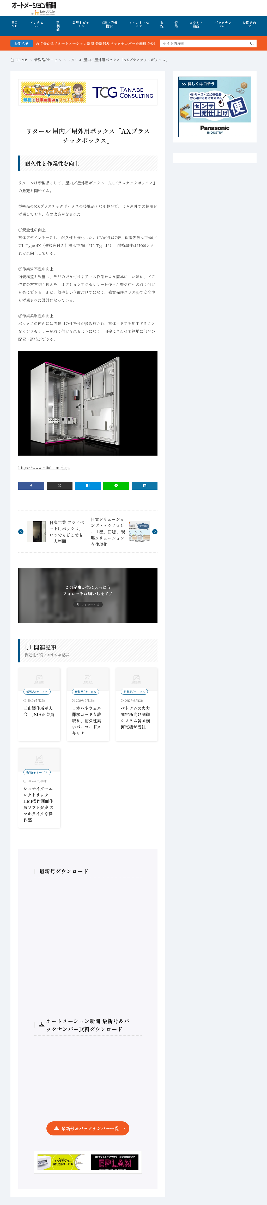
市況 (161, 24)
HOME (14, 24)
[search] (252, 43)
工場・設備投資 (109, 24)
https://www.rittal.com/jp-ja (44, 467)
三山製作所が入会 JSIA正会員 (38, 711)
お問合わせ (249, 24)
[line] (116, 486)
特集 (176, 24)
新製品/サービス (47, 59)
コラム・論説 (196, 24)
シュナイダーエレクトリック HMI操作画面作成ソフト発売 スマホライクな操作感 (38, 804)
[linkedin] (144, 486)
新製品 (58, 26)
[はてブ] (88, 486)
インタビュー (37, 24)
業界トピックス (80, 24)
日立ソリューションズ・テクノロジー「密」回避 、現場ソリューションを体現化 (108, 531)
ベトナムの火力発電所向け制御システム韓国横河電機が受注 (135, 717)
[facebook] (31, 486)
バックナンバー (223, 24)
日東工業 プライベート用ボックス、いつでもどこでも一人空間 (67, 531)
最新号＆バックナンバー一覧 (90, 1128)
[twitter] (59, 486)
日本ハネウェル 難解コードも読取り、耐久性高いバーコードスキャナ (86, 720)
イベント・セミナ (139, 24)
